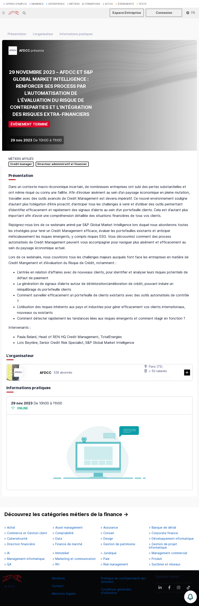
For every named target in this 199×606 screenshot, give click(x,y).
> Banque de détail (162, 527)
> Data (57, 538)
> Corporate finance (163, 533)
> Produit (155, 558)
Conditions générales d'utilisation (116, 591)
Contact (58, 586)
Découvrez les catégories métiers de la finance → (66, 514)
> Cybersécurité (15, 538)
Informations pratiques (76, 34)
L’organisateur (43, 34)
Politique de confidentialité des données (123, 579)
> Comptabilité (63, 533)
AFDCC (45, 373)
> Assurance (109, 527)
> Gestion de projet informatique (163, 545)
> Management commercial (168, 553)
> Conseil (107, 533)
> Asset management (68, 527)
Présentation (16, 34)
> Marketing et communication (74, 558)
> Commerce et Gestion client (25, 533)
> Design (107, 538)
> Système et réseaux (165, 564)
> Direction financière (19, 544)
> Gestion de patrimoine (118, 544)
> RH (56, 564)
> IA (7, 553)
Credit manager (21, 164)
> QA (7, 564)
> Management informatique (24, 558)
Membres (58, 578)
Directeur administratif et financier (62, 164)
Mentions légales (64, 593)
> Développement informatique (171, 538)
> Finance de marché (67, 544)
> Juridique (109, 553)
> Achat (9, 527)
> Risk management (114, 564)
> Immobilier (61, 553)
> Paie (105, 558)
